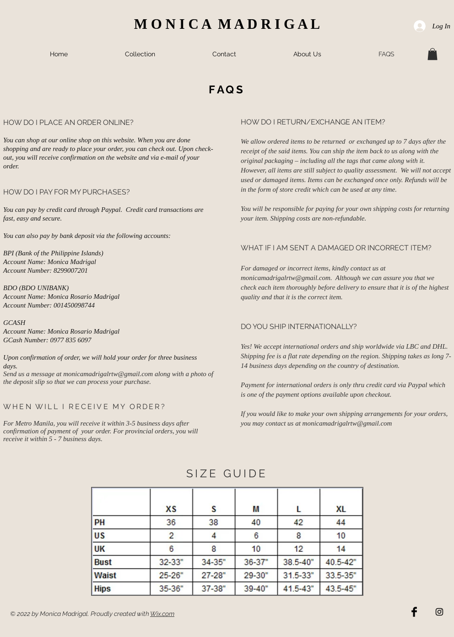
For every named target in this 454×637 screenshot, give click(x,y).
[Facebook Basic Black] (414, 612)
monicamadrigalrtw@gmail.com (108, 374)
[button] (432, 54)
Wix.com (162, 613)
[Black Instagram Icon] (439, 612)
